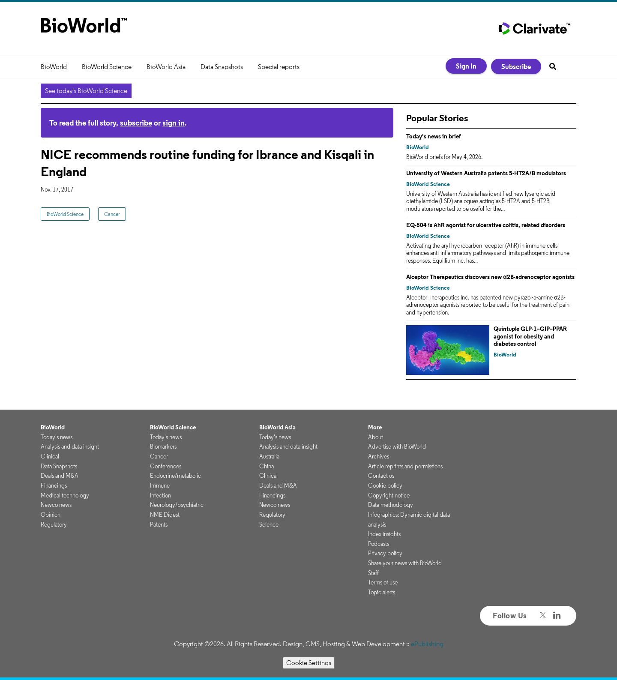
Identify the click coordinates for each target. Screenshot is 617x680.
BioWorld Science (107, 67)
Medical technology (65, 495)
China (266, 466)
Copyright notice (389, 495)
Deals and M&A (59, 475)
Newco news (56, 505)
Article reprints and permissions (405, 466)
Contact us (381, 475)
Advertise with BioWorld (397, 446)
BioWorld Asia (166, 67)
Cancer (112, 214)
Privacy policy (385, 553)
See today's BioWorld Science (86, 91)
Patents (159, 524)
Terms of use (383, 582)
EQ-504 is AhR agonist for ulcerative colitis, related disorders (485, 225)
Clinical (50, 456)
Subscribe (516, 66)
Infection (160, 495)
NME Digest (165, 514)
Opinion (50, 514)
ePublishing (427, 644)
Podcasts (378, 544)
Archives (378, 456)
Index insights (384, 534)
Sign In (466, 66)
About (375, 437)
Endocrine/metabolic (175, 475)
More (375, 427)
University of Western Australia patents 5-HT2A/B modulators (486, 173)
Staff (373, 573)
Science (269, 524)
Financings (54, 485)
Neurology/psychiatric (177, 505)
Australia (269, 456)
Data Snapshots (222, 67)
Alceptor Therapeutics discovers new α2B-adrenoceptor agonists (490, 277)
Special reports (279, 67)
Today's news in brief (433, 136)
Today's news (56, 437)
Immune (160, 485)
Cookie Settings (308, 663)
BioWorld (54, 67)
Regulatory (54, 524)
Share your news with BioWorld (405, 563)
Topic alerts (381, 592)
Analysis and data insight (70, 446)
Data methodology (390, 505)
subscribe (136, 123)
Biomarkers (163, 446)
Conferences (165, 466)
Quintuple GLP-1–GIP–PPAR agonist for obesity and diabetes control (530, 336)
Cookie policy (385, 485)
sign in (173, 123)
